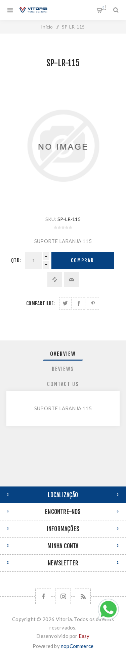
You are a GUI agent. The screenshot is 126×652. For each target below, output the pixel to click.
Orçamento (103, 7)
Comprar (82, 260)
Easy (84, 636)
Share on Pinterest (93, 303)
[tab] (63, 354)
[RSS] (83, 596)
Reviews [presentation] (63, 369)
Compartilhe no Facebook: (79, 303)
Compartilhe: (40, 303)
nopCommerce (77, 646)
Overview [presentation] (63, 354)
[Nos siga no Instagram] (63, 596)
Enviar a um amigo (71, 279)
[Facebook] (43, 596)
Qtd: (16, 260)
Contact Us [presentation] (63, 384)
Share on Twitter (65, 303)
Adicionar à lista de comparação (54, 279)
